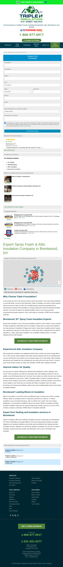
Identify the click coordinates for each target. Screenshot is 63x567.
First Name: (8, 62)
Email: (6, 102)
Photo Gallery (36, 492)
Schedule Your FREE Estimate (32, 341)
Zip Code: (36, 89)
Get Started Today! (32, 131)
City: (6, 82)
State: (6, 89)
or (31, 40)
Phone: (6, 95)
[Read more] (22, 217)
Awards (11, 497)
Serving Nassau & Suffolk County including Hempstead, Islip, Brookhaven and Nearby (31, 26)
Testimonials (35, 497)
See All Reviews (9, 150)
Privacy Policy (32, 563)
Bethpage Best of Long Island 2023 (23, 222)
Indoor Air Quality (37, 480)
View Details (7, 183)
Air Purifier (12, 485)
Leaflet (37, 286)
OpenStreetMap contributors (55, 286)
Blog (10, 508)
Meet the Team (13, 501)
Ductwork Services (14, 480)
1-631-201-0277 (31, 541)
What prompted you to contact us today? (15, 109)
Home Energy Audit (15, 483)
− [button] (59, 283)
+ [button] (59, 280)
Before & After (36, 494)
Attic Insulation (36, 478)
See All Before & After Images (13, 207)
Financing (12, 494)
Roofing (34, 483)
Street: (6, 76)
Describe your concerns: (11, 115)
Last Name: (8, 69)
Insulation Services (14, 478)
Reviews (34, 499)
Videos (34, 501)
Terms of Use (23, 126)
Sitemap (49, 563)
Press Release (13, 511)
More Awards (7, 238)
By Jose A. (9, 141)
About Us (12, 492)
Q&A (10, 506)
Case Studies (36, 504)
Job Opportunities (14, 504)
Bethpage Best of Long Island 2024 (23, 215)
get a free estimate (31, 526)
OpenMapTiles (44, 286)
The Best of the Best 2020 (20, 230)
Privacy (29, 126)
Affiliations (12, 499)
